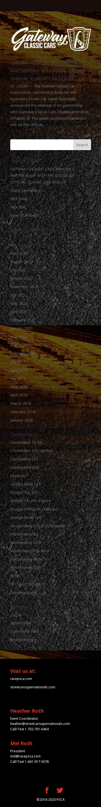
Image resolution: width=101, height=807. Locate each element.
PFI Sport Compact (27, 584)
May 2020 (18, 336)
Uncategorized (23, 592)
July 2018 (18, 378)
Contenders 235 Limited (31, 450)
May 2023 (18, 253)
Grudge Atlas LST (25, 484)
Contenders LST (24, 458)
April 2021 (18, 311)
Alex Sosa (18, 198)
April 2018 (18, 395)
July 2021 (18, 295)
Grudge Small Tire (25, 517)
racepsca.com (21, 678)
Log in (15, 614)
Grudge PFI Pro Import (30, 500)
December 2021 (24, 286)
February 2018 (22, 411)
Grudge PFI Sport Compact (34, 509)
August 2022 (21, 261)
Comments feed (24, 631)
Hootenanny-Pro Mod (29, 550)
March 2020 (20, 345)
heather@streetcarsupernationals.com (40, 723)
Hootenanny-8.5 (24, 534)
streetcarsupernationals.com (32, 687)
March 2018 (20, 403)
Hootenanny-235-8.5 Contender (38, 525)
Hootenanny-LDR (25, 542)
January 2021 (21, 328)
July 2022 (18, 269)
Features (18, 475)
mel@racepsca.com (25, 756)
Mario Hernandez (25, 190)
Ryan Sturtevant (24, 215)
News (15, 575)
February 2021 (22, 319)
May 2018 (18, 386)
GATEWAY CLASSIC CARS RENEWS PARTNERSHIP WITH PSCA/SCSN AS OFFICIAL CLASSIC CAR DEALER (47, 71)
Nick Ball (17, 206)
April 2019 (18, 370)
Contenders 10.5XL (26, 442)
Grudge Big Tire (24, 492)
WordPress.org (23, 639)
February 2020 (22, 353)
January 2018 (21, 420)
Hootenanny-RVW (26, 559)
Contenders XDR (24, 467)
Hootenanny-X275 (26, 567)
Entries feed (20, 622)
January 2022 (21, 278)
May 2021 (18, 303)
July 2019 (18, 361)
